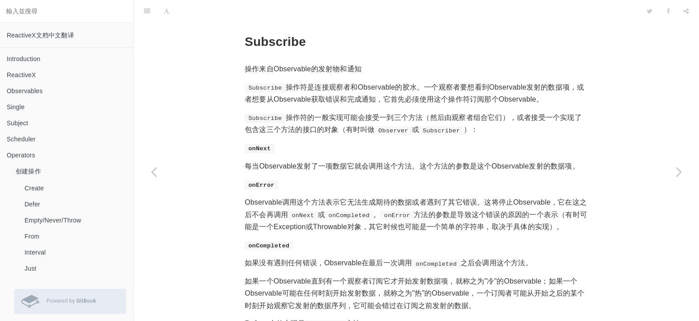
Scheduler (21, 139)
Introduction (24, 58)
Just (30, 268)
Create (34, 188)
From (32, 236)
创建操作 (28, 171)
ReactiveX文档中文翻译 (40, 35)
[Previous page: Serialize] (154, 171)
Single (16, 107)
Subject (17, 123)
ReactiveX (21, 74)
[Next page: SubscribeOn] (679, 171)
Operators (21, 155)
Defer (32, 204)
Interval (35, 252)
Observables (25, 91)
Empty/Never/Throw (53, 220)
